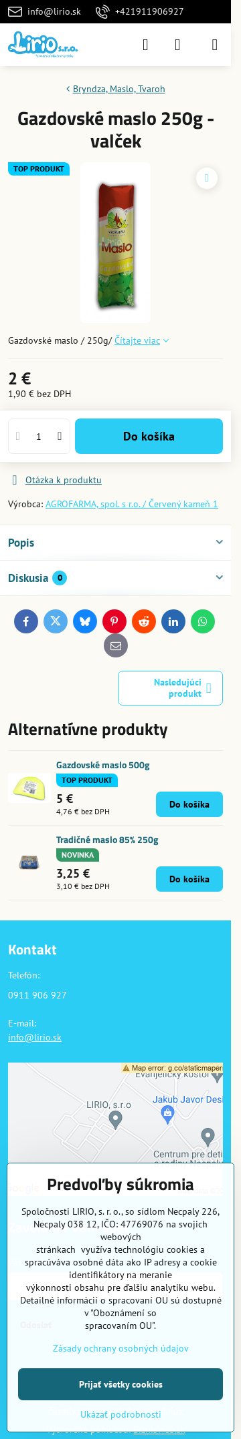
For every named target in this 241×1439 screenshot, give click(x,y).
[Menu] (215, 44)
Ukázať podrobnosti (120, 1414)
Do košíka (149, 436)
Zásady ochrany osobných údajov (121, 1348)
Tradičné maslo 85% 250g (107, 839)
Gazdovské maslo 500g (102, 765)
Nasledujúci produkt (183, 688)
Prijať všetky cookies (121, 1384)
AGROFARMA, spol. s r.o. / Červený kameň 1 (132, 504)
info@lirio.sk (35, 1037)
